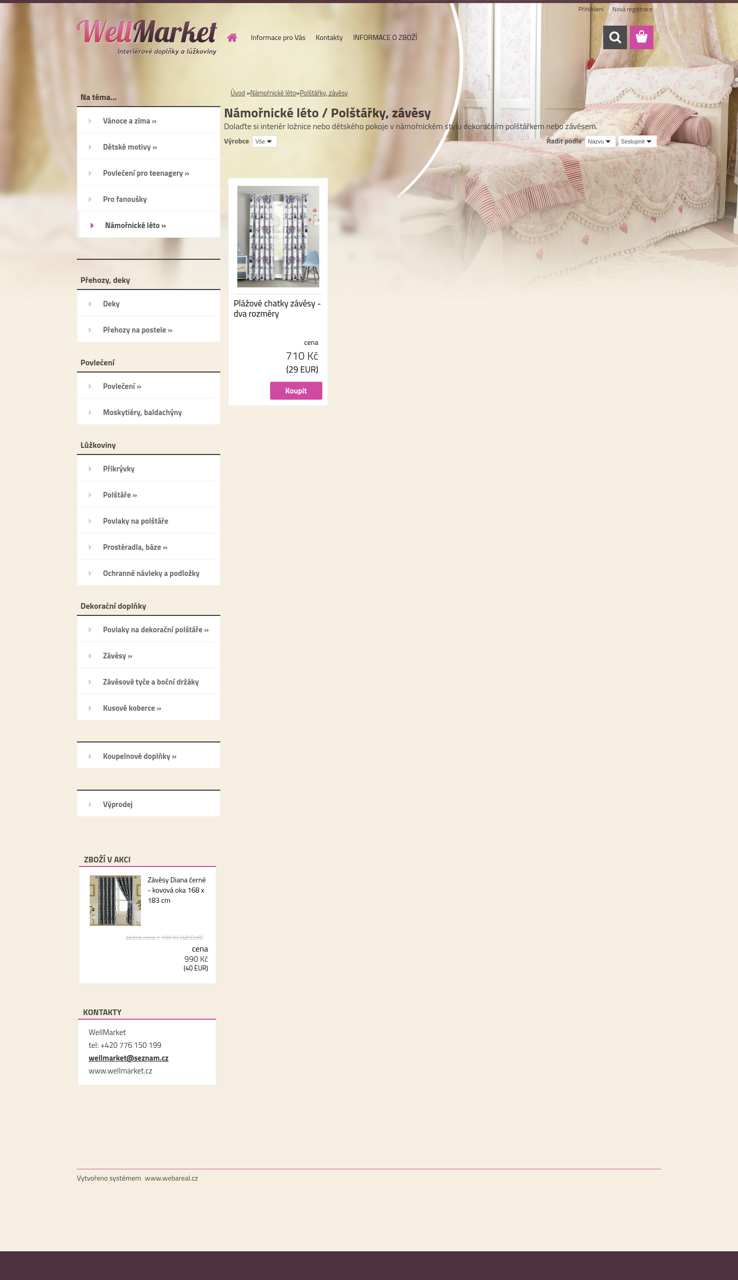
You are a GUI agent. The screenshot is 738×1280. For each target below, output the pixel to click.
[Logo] (147, 38)
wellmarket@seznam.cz (129, 1058)
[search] (615, 37)
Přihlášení (591, 9)
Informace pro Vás (278, 37)
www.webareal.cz (171, 1177)
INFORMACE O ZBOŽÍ (385, 37)
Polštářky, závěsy (324, 93)
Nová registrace (632, 9)
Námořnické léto (273, 93)
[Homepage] (231, 37)
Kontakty (329, 37)
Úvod (238, 93)
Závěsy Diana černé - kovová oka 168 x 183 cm (177, 890)
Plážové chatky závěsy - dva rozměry (277, 308)
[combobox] (600, 141)
